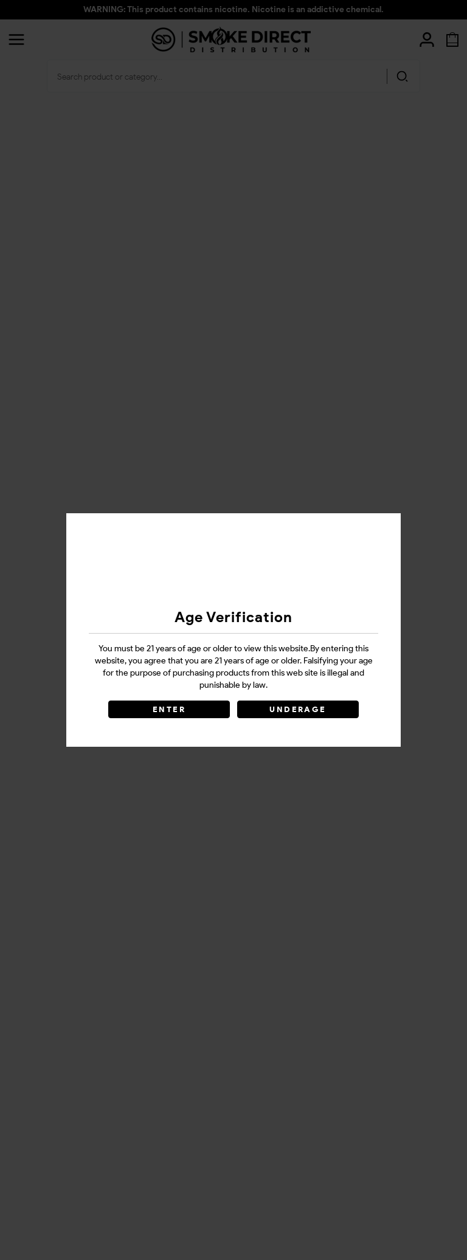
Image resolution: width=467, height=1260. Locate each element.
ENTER (169, 709)
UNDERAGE (297, 709)
